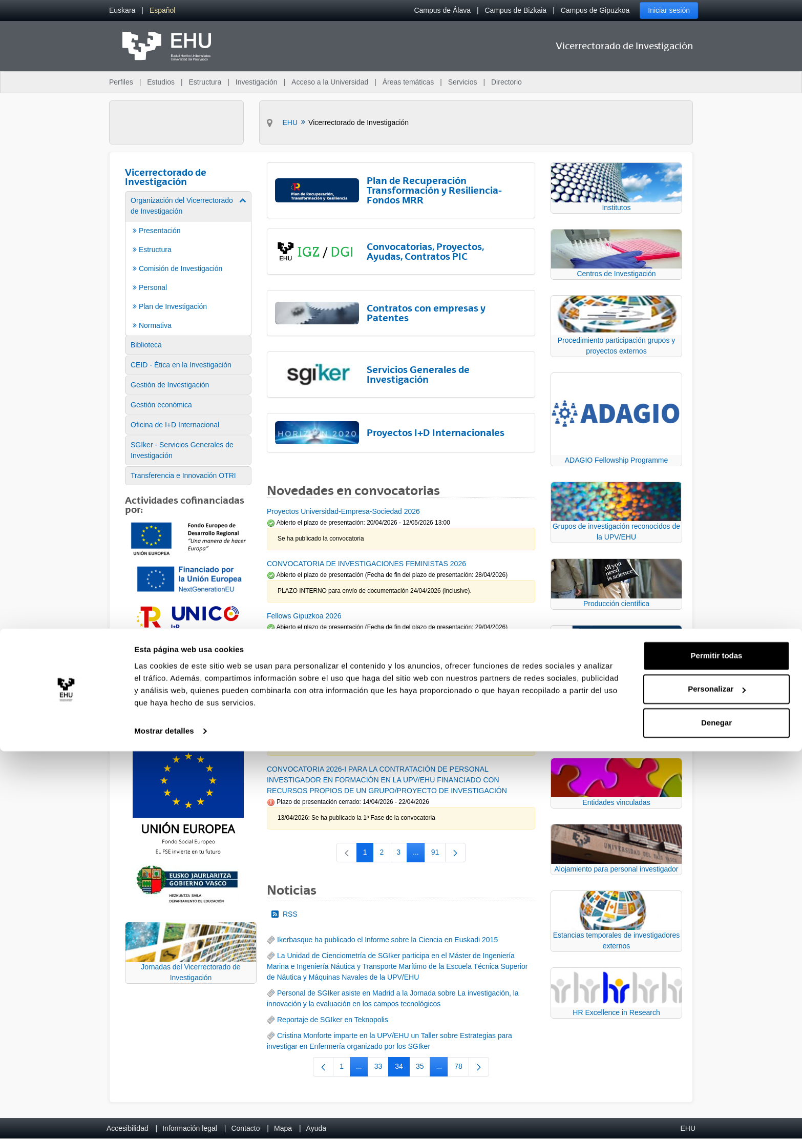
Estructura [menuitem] (204, 82)
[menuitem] (122, 10)
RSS (284, 914)
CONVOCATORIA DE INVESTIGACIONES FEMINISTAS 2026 (366, 564)
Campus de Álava (442, 10)
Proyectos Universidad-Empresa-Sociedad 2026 (343, 511)
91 (438, 854)
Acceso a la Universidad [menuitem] (329, 82)
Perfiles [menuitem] (121, 82)
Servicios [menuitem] (462, 82)
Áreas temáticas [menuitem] (408, 82)
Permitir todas (717, 1043)
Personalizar (717, 1076)
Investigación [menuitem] (257, 82)
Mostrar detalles (164, 1118)
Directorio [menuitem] (506, 82)
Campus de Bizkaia (516, 10)
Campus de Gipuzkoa (595, 10)
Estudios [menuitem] (161, 82)
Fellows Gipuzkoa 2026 (304, 616)
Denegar (716, 1110)
